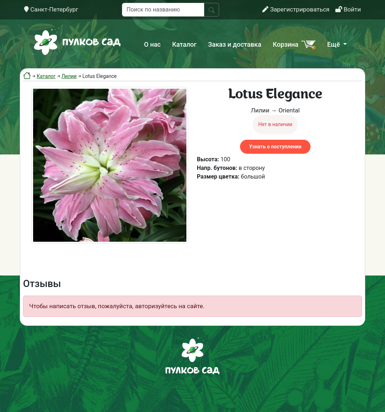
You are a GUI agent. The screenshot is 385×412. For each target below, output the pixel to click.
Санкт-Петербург (51, 9)
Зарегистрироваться (295, 9)
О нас (152, 44)
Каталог (184, 44)
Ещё (334, 44)
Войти (348, 9)
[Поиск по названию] (163, 10)
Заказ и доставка (234, 44)
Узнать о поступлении (275, 146)
